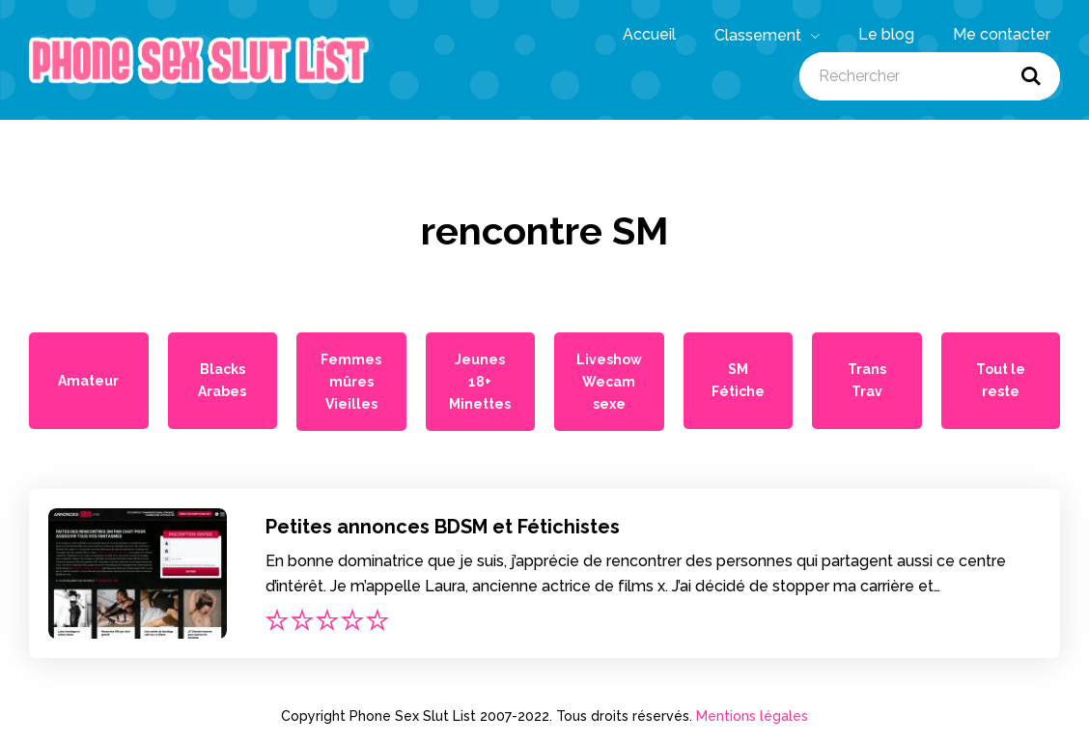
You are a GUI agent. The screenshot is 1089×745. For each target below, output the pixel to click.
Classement (767, 35)
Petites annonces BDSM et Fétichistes (442, 526)
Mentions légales (752, 716)
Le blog (886, 34)
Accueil (649, 34)
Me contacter (1001, 34)
